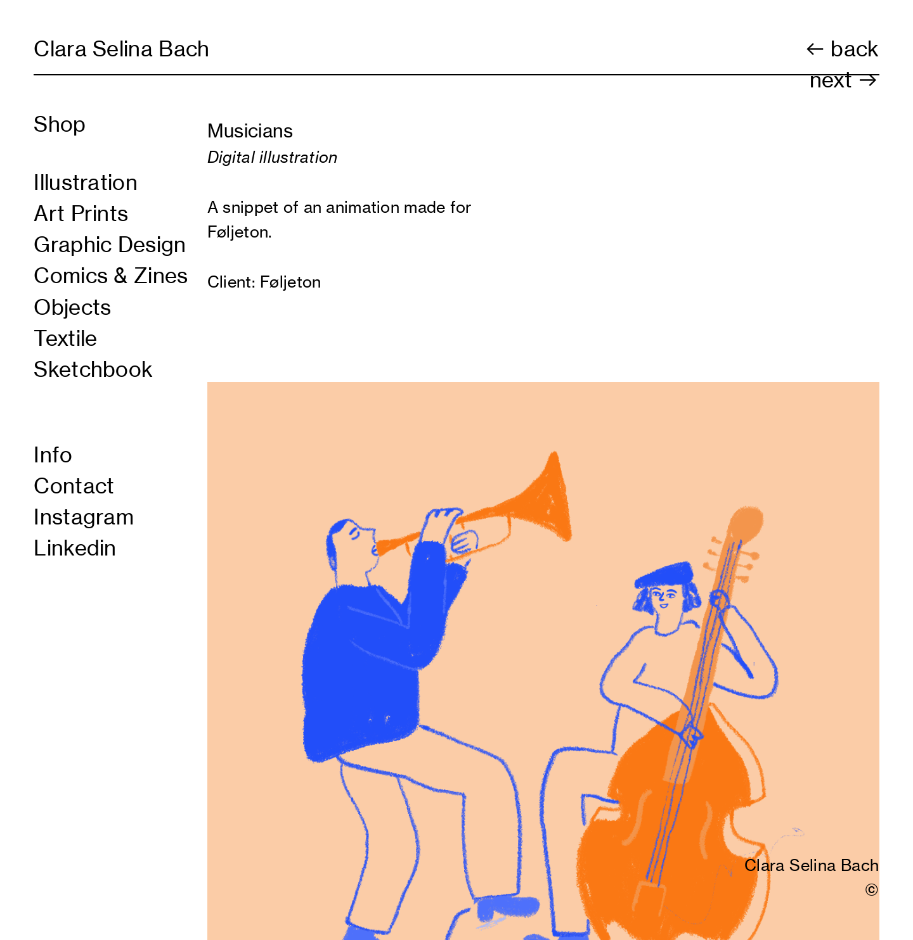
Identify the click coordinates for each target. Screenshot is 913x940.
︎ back (841, 48)
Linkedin (75, 548)
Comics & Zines (111, 275)
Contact (74, 486)
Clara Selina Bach (122, 48)
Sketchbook (93, 369)
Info (53, 454)
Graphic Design (110, 244)
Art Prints (81, 213)
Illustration (86, 182)
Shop (60, 124)
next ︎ (844, 79)
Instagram (84, 517)
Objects (72, 307)
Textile (65, 338)
